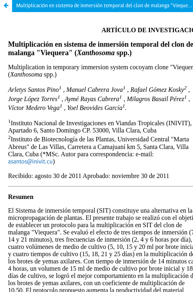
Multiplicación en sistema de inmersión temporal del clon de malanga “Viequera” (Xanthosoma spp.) (104, 6)
